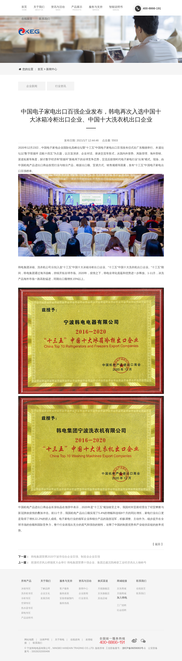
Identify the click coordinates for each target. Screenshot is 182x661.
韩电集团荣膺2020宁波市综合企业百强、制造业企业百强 (65, 556)
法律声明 (44, 639)
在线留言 (141, 588)
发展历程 (45, 598)
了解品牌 (45, 588)
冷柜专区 (26, 598)
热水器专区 (27, 608)
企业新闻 (31, 86)
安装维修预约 (67, 598)
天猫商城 (121, 593)
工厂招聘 (121, 605)
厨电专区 (26, 613)
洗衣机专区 (27, 593)
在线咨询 (75, 639)
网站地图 (29, 639)
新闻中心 (51, 69)
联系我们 (29, 31)
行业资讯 (60, 86)
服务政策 (64, 593)
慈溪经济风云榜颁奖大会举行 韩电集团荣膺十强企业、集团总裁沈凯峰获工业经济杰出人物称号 (88, 562)
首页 (40, 69)
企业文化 (45, 593)
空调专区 (26, 603)
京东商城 (121, 588)
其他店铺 (102, 598)
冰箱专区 (26, 588)
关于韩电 (59, 639)
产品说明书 (27, 617)
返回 (157, 544)
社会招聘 (121, 610)
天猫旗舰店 (104, 588)
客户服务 (64, 588)
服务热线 (64, 603)
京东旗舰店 (104, 593)
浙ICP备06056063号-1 (134, 648)
